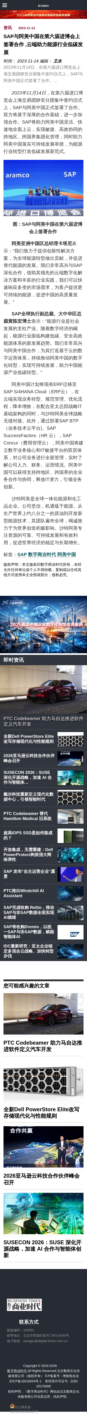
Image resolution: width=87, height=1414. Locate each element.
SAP (22, 554)
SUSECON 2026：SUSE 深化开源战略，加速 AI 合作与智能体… (27, 777)
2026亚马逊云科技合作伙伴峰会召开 (29, 758)
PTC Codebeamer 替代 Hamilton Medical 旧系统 (27, 816)
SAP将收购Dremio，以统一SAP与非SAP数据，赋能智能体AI (28, 932)
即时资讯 (13, 660)
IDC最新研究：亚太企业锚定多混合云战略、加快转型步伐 (28, 951)
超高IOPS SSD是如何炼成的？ (27, 835)
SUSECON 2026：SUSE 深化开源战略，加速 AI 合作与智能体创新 (42, 1248)
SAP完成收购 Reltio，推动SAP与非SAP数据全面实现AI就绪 (28, 912)
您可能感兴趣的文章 (26, 985)
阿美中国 (66, 554)
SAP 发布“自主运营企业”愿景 (29, 874)
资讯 (7, 27)
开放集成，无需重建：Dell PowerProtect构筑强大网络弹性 (28, 854)
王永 (57, 61)
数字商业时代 (42, 554)
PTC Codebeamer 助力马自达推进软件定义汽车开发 (43, 721)
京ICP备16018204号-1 (25, 1381)
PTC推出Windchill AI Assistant (23, 893)
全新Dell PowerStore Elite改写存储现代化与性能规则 (28, 739)
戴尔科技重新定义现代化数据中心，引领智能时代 (28, 797)
